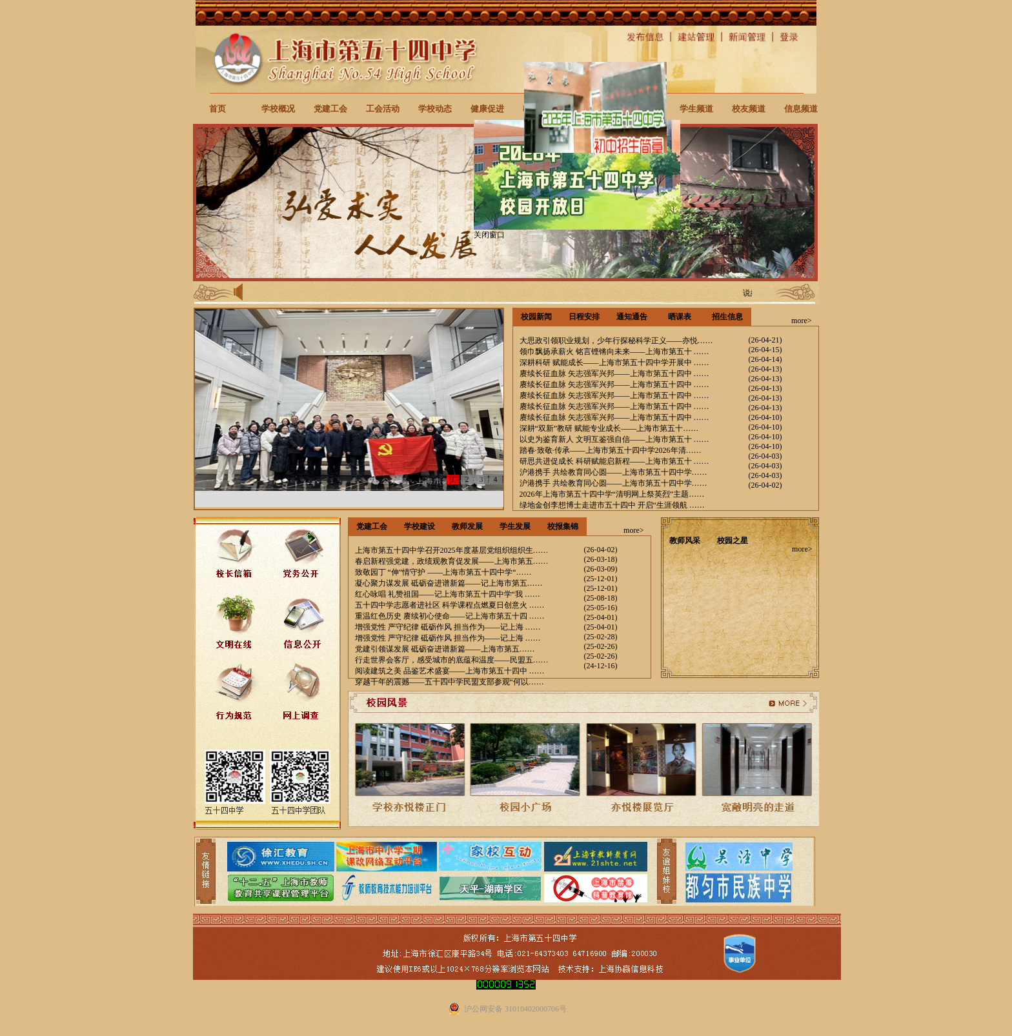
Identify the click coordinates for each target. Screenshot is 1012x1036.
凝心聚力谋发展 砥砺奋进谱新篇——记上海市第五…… (449, 583)
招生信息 (727, 316)
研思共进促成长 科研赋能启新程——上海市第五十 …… (614, 461)
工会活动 (383, 109)
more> (801, 320)
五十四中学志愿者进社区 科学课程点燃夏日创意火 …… (450, 605)
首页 (217, 109)
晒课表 (679, 316)
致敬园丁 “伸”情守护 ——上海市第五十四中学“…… (443, 572)
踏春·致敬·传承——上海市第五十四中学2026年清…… (611, 450)
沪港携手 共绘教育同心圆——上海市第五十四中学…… (613, 472)
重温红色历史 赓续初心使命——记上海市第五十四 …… (450, 616)
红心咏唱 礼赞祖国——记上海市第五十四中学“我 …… (447, 594)
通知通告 (631, 316)
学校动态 (435, 109)
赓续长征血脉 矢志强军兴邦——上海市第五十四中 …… (614, 373)
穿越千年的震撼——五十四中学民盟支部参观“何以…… (449, 681)
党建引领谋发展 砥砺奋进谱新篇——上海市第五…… (445, 648)
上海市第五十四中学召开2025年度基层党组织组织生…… (452, 550)
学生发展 (515, 526)
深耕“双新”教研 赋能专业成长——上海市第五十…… (609, 428)
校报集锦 (562, 526)
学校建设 (419, 526)
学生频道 (696, 109)
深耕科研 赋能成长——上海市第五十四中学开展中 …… (614, 362)
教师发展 (467, 526)
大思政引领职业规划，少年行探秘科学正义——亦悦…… (616, 340)
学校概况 (278, 109)
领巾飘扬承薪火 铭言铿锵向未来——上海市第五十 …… (614, 351)
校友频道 (748, 109)
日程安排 (584, 316)
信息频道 (801, 109)
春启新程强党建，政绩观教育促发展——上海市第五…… (452, 561)
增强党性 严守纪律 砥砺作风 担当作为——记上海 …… (448, 627)
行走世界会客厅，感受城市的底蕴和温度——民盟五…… (452, 659)
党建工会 (330, 109)
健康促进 (487, 109)
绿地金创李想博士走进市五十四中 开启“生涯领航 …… (612, 505)
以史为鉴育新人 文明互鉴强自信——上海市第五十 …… (614, 439)
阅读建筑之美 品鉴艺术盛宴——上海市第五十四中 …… (450, 670)
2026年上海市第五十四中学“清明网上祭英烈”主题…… (612, 494)
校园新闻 (536, 316)
